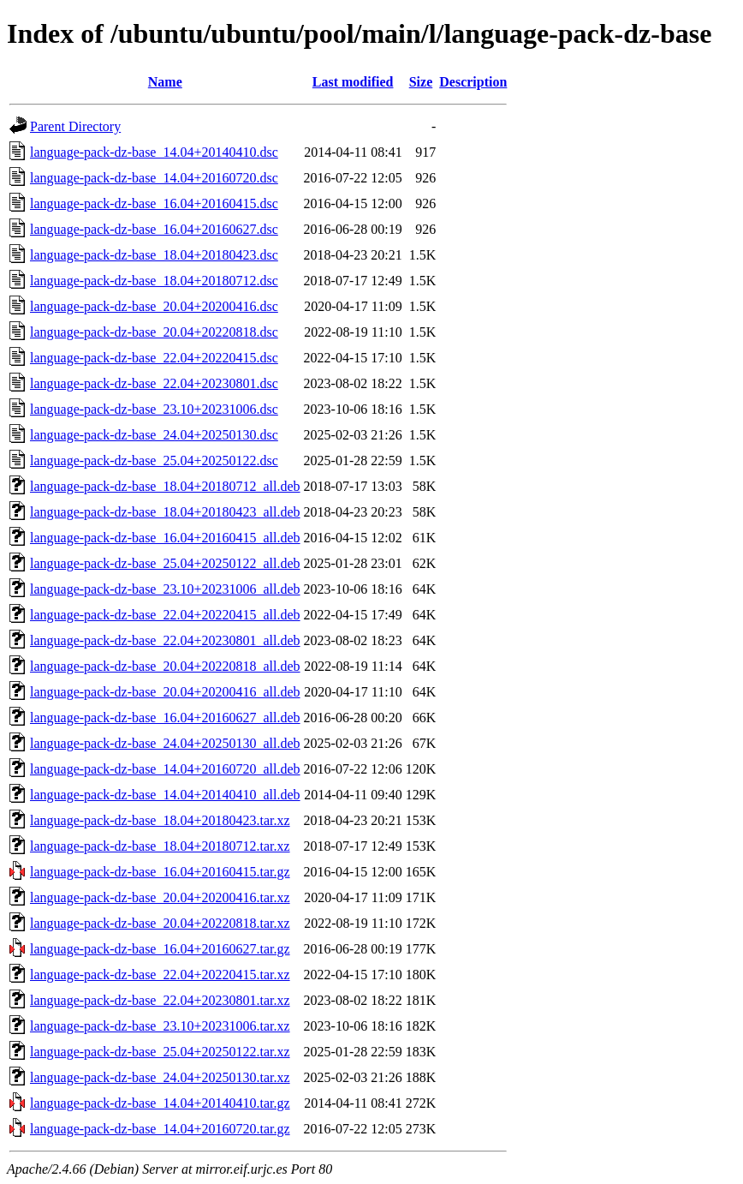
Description (473, 82)
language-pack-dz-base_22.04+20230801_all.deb (165, 640)
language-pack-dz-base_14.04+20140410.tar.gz (160, 1103)
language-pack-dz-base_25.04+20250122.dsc (154, 460)
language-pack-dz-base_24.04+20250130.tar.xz (160, 1077)
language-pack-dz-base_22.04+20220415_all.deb (165, 614)
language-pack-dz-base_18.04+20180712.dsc (154, 280)
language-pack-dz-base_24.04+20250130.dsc (154, 435)
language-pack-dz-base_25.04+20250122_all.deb (165, 563)
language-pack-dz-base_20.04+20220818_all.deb (165, 666)
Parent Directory (75, 126)
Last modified (353, 82)
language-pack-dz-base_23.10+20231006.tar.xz (160, 1026)
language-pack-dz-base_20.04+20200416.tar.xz (160, 897)
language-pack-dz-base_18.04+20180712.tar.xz (160, 846)
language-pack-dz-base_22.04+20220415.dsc (154, 357)
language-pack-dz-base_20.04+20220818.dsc (154, 332)
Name (165, 82)
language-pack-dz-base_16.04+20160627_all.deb (165, 717)
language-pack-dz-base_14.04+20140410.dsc (154, 152)
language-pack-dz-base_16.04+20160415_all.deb (165, 537)
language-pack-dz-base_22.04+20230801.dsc (154, 383)
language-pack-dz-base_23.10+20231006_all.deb (165, 589)
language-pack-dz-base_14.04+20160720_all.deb (165, 769)
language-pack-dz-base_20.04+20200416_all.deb (165, 692)
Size (421, 82)
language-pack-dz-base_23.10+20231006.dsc (154, 409)
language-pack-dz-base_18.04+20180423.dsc (154, 255)
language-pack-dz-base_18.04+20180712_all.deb (165, 486)
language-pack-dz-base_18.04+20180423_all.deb (165, 512)
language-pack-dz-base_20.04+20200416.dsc (154, 306)
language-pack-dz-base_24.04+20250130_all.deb (165, 743)
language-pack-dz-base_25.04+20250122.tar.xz (160, 1051)
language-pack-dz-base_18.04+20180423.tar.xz (160, 820)
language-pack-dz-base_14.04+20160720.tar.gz (160, 1128)
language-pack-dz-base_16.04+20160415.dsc (154, 203)
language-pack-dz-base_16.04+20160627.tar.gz (160, 949)
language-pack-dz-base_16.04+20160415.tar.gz (160, 871)
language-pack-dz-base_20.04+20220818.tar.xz (160, 923)
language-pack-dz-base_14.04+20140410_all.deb (165, 794)
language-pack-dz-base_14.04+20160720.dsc (154, 177)
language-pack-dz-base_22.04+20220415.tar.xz (160, 974)
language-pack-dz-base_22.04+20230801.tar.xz (160, 1000)
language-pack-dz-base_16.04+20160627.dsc (154, 229)
